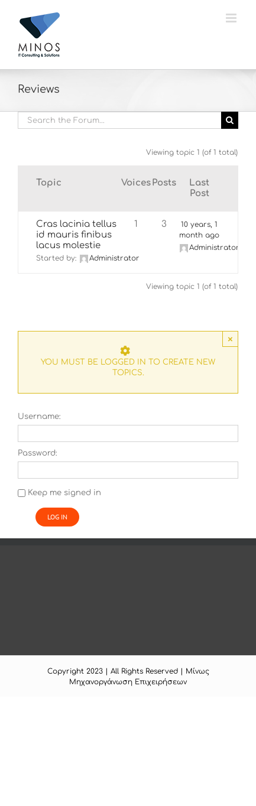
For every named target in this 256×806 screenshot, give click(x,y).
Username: (39, 416)
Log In (57, 516)
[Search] (229, 120)
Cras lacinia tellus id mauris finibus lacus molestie (76, 235)
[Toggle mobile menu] (232, 18)
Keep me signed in (64, 492)
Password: (37, 452)
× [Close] (230, 339)
